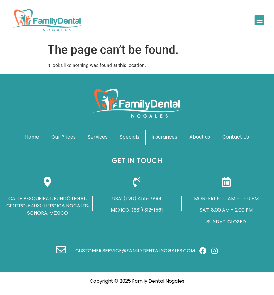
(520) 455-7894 (142, 198)
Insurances (164, 136)
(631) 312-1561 (147, 209)
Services (98, 136)
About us (199, 136)
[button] (259, 20)
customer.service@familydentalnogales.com (135, 250)
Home (32, 136)
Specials (129, 136)
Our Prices (63, 136)
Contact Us (235, 136)
